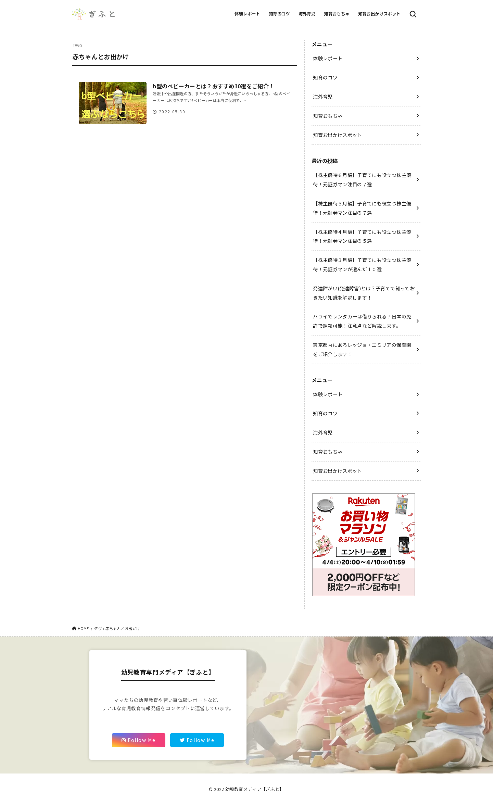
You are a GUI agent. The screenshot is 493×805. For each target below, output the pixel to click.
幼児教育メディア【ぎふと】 (254, 789)
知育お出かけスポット (379, 14)
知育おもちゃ (336, 14)
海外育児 (307, 14)
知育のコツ (279, 14)
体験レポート (247, 14)
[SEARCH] (413, 14)
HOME (83, 628)
